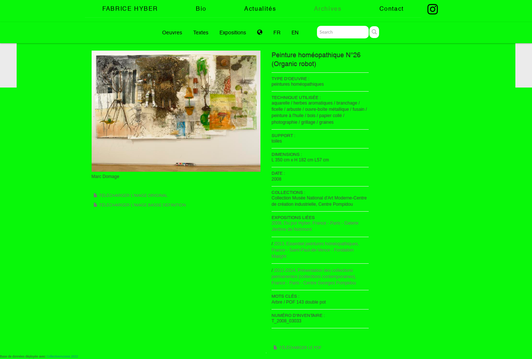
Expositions (232, 32)
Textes (200, 32)
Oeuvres (172, 32)
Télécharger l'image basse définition (142, 205)
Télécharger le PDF (300, 348)
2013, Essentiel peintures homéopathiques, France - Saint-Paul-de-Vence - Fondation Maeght (315, 250)
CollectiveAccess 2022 (62, 356)
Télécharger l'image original (133, 195)
